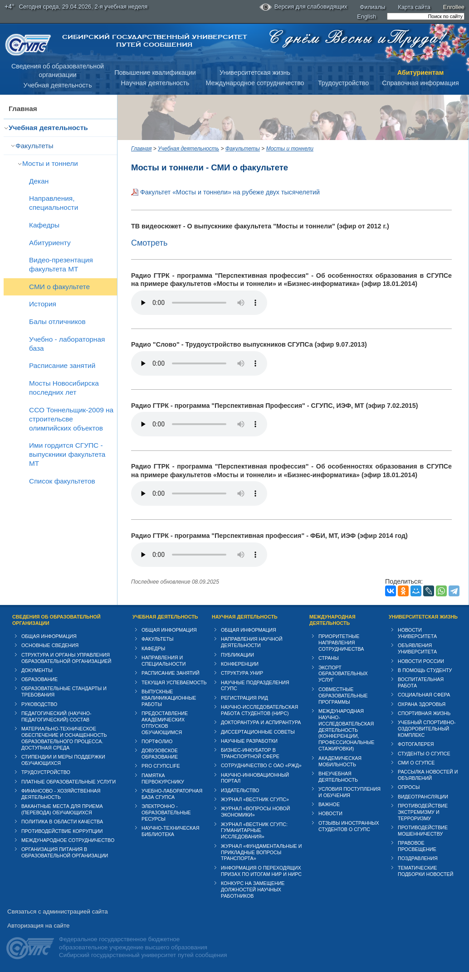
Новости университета (417, 633)
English (366, 16)
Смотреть (149, 242)
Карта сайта (414, 7)
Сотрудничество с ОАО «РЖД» (261, 765)
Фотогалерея (416, 744)
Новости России (421, 661)
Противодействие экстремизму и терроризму (423, 812)
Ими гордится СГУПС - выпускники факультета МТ (67, 454)
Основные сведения (49, 645)
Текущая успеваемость (174, 682)
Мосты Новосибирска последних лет (64, 387)
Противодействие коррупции (62, 831)
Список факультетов (62, 481)
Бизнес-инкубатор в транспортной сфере (250, 753)
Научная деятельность (155, 83)
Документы (37, 670)
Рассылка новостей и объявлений (428, 775)
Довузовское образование (160, 753)
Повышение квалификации (155, 72)
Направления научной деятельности (252, 642)
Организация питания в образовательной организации (64, 852)
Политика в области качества (62, 821)
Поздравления (418, 858)
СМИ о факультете (59, 286)
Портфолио (157, 741)
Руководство (39, 704)
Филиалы (373, 7)
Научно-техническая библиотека (170, 831)
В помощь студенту (425, 670)
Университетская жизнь (255, 72)
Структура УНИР (242, 673)
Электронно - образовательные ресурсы (166, 812)
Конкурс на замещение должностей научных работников (253, 889)
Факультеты (34, 146)
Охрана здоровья (421, 704)
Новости (330, 813)
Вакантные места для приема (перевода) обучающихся (62, 809)
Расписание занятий (62, 365)
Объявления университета (417, 648)
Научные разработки (249, 741)
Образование (39, 679)
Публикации (237, 655)
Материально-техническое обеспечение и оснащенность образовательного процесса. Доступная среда (64, 738)
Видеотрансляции (423, 796)
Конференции (240, 664)
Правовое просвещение (417, 846)
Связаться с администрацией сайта (57, 911)
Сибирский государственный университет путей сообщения (154, 41)
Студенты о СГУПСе (424, 753)
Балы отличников (57, 321)
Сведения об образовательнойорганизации (57, 70)
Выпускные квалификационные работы (169, 698)
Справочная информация (420, 83)
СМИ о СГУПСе (416, 762)
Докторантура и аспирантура (261, 722)
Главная (23, 108)
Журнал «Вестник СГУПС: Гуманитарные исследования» (254, 831)
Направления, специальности (53, 202)
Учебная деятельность (58, 85)
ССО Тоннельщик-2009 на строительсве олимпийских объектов (71, 419)
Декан (39, 181)
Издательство (240, 790)
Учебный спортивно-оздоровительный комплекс (427, 729)
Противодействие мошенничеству (423, 831)
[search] (425, 16)
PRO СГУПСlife (161, 766)
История (42, 304)
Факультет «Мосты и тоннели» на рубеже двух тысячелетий (230, 192)
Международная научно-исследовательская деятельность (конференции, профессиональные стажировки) (346, 730)
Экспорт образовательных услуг (343, 674)
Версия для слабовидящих (303, 7)
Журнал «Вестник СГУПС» (255, 799)
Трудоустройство (343, 83)
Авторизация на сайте (38, 925)
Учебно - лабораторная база (67, 343)
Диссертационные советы (258, 732)
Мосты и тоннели (50, 163)
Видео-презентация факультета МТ (61, 264)
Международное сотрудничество (254, 83)
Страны (328, 658)
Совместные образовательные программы (343, 696)
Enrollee (453, 7)
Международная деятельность (332, 620)
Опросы (409, 787)
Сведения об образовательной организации (56, 620)
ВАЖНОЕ (329, 804)
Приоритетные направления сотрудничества (341, 642)
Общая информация (49, 636)
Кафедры (44, 225)
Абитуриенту (50, 243)
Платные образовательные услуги (68, 781)
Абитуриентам (420, 72)
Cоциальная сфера (424, 694)
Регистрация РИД (244, 698)
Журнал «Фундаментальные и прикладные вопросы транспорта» (261, 852)
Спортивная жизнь (424, 713)
